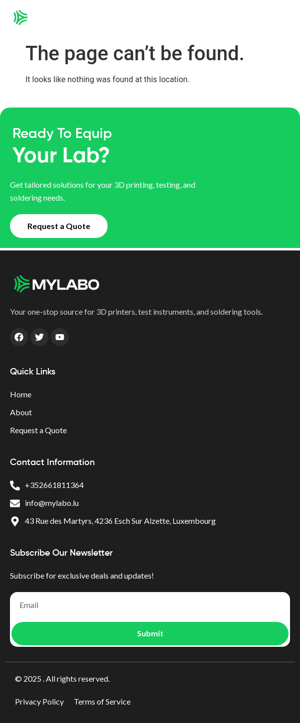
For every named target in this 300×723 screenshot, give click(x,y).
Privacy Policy (39, 701)
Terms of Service (102, 701)
